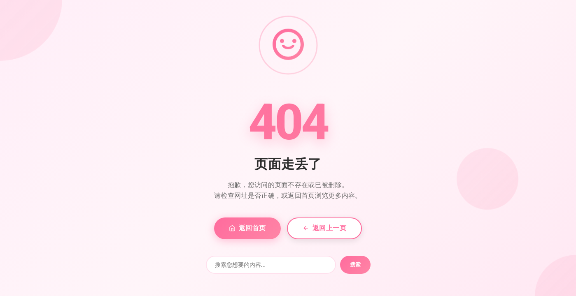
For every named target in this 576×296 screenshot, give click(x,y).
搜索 (355, 264)
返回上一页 (325, 228)
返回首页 (247, 228)
